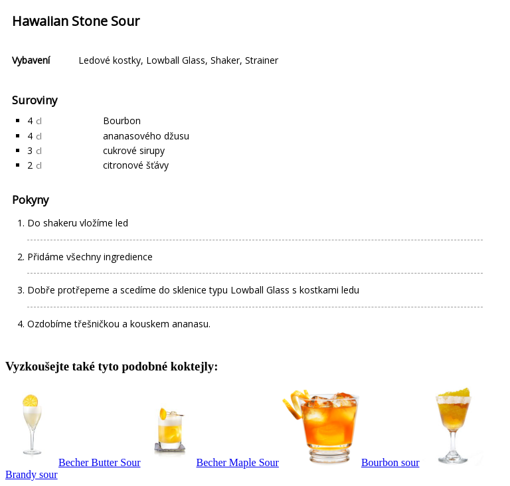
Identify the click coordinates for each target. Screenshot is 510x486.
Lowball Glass (175, 60)
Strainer (261, 60)
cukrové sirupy (134, 150)
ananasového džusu (146, 135)
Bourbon (122, 120)
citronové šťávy (136, 165)
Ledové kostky (109, 60)
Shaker (225, 60)
